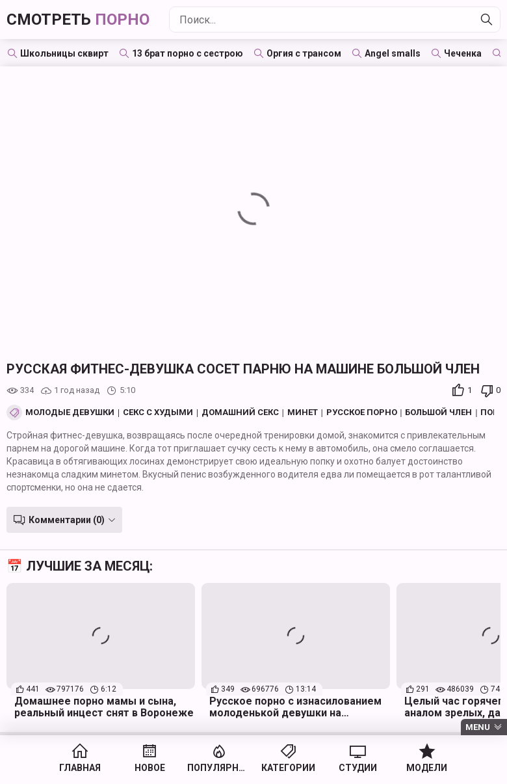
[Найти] (487, 19)
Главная (80, 768)
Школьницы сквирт (64, 53)
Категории (288, 768)
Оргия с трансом (303, 53)
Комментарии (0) (67, 520)
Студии (358, 768)
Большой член (438, 412)
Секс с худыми (158, 412)
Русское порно (361, 412)
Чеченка (463, 53)
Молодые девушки (69, 412)
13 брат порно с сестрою (187, 53)
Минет (302, 412)
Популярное (218, 768)
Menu (477, 727)
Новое (150, 768)
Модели (426, 768)
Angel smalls (393, 53)
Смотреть (78, 19)
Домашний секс (240, 412)
